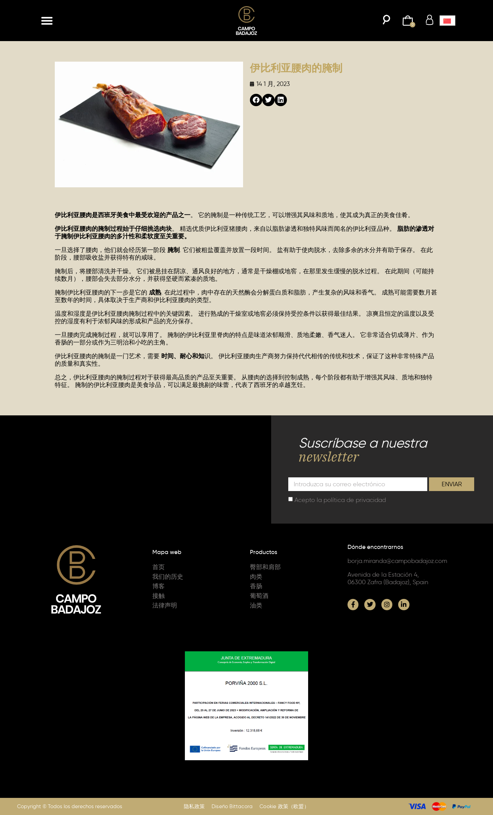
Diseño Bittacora (232, 806)
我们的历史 (167, 576)
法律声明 (164, 605)
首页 (158, 567)
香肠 (256, 586)
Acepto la (340, 499)
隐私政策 (194, 806)
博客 (158, 586)
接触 (158, 596)
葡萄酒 (259, 596)
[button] (47, 20)
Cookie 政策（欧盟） (284, 806)
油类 (256, 605)
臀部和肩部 (265, 567)
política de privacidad (355, 499)
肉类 (256, 576)
